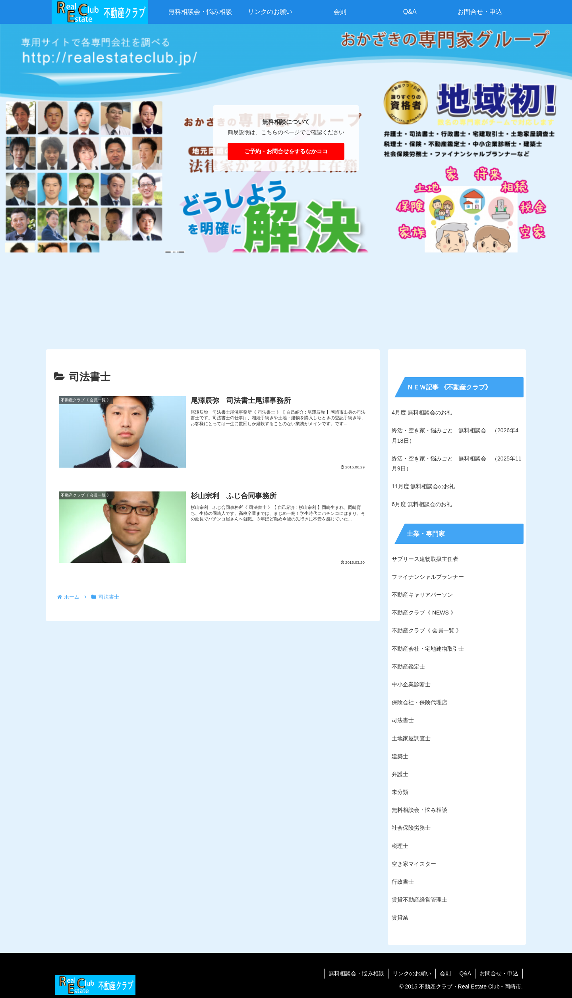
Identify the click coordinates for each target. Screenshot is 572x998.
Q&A (465, 973)
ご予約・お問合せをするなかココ (286, 151)
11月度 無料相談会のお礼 (423, 486)
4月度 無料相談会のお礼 (422, 412)
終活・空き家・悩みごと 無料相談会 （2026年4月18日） (455, 435)
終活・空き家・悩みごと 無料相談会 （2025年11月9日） (457, 463)
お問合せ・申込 (498, 973)
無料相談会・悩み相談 (356, 973)
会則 (445, 973)
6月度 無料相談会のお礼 (422, 504)
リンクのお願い (411, 973)
